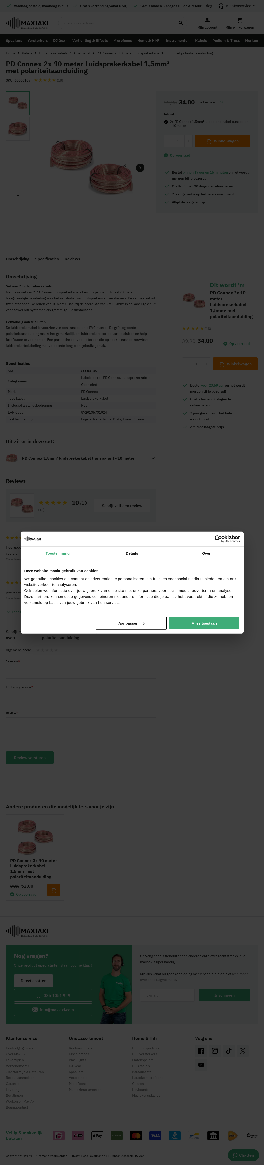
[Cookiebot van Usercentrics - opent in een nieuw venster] (218, 539)
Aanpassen (131, 623)
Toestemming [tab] (58, 553)
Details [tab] (132, 553)
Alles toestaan (204, 623)
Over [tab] (206, 553)
